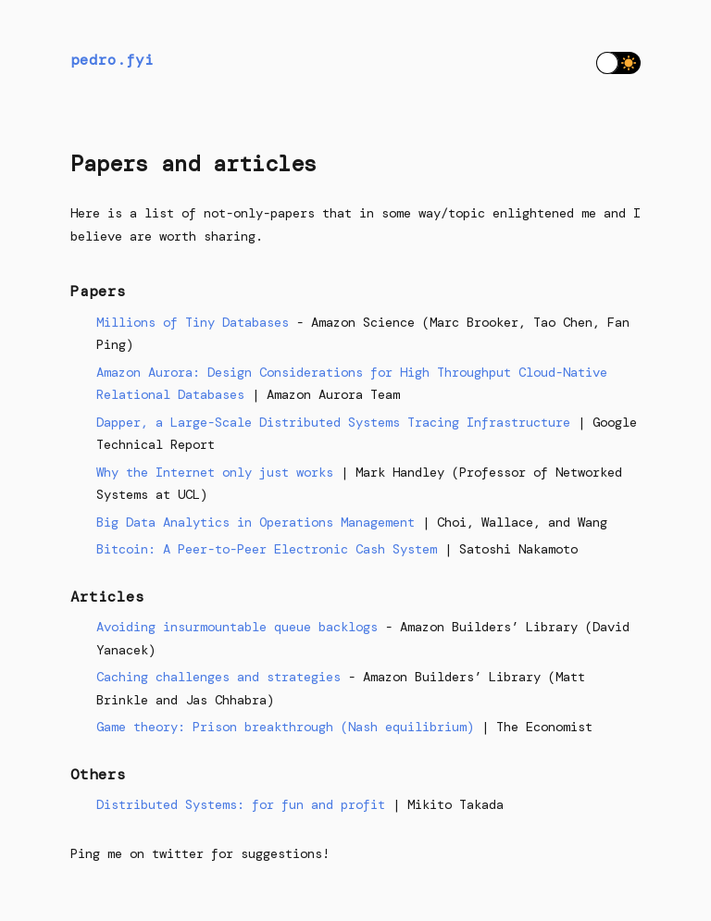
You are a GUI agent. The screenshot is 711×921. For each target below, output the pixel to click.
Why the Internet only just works (214, 472)
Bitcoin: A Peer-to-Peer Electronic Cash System (266, 549)
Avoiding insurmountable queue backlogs (237, 626)
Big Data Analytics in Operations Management (255, 522)
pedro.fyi (112, 59)
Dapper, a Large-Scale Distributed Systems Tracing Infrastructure (333, 422)
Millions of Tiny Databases (192, 322)
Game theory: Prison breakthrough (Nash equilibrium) (285, 726)
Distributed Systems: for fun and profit (240, 804)
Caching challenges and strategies (218, 676)
